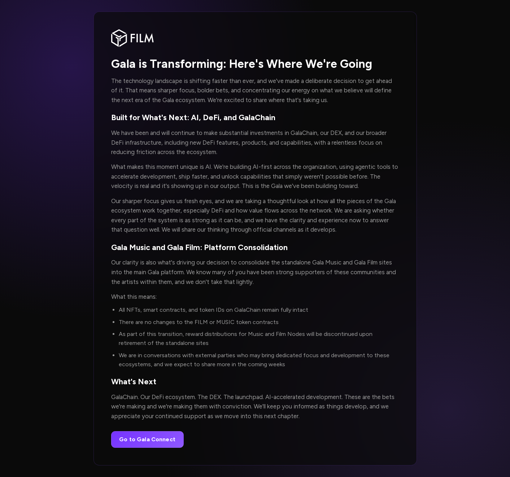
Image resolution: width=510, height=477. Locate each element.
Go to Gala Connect (147, 439)
